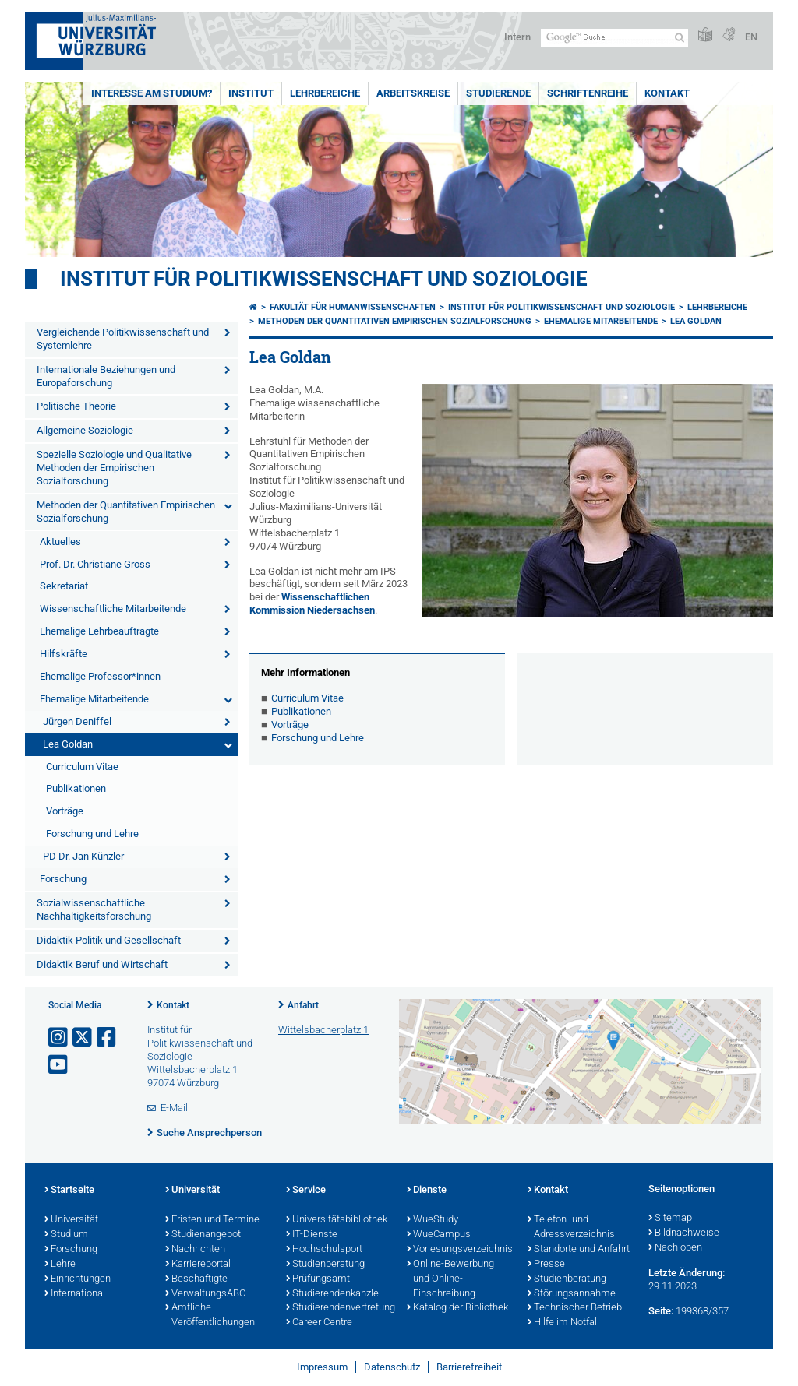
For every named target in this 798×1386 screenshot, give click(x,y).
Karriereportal (198, 1265)
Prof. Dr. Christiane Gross (95, 564)
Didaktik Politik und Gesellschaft (109, 940)
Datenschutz (392, 1367)
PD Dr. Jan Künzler (83, 856)
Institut (251, 93)
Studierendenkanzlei (333, 1294)
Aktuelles (60, 541)
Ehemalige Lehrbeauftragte (99, 631)
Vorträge (64, 811)
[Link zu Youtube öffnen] (59, 1064)
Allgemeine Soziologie (85, 430)
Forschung (63, 879)
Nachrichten (195, 1250)
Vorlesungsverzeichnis (459, 1250)
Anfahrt (303, 1005)
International (74, 1294)
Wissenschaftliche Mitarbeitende (113, 608)
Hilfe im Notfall (563, 1323)
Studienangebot (203, 1235)
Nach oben (675, 1248)
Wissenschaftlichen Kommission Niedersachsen (312, 603)
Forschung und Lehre (92, 833)
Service (306, 1191)
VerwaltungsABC (205, 1294)
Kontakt (667, 93)
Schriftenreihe (587, 93)
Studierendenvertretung (338, 1308)
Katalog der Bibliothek (457, 1308)
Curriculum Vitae (82, 766)
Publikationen (76, 788)
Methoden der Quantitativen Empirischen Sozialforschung (126, 511)
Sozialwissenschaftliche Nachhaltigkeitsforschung (94, 909)
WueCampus (439, 1235)
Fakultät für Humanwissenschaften (353, 307)
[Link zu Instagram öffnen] (59, 1037)
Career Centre (319, 1323)
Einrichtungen (77, 1279)
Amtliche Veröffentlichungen (210, 1315)
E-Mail (174, 1107)
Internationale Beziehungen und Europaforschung (106, 376)
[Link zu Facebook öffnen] (107, 1037)
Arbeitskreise (413, 93)
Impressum (322, 1367)
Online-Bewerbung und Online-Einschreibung (450, 1279)
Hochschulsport (324, 1250)
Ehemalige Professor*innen (100, 676)
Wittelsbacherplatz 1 (323, 1030)
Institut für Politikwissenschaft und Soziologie (324, 278)
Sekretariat (64, 586)
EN (751, 37)
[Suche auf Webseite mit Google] (614, 38)
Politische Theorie (76, 406)
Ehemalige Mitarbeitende (94, 699)
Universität (71, 1220)
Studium (66, 1235)
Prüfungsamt (318, 1279)
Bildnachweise (683, 1233)
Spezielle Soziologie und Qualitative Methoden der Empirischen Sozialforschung (114, 468)
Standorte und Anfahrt (579, 1250)
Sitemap (670, 1219)
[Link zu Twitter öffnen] (83, 1037)
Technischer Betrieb (575, 1308)
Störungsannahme (572, 1294)
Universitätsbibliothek (336, 1220)
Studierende (498, 93)
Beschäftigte (196, 1279)
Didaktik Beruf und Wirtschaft (102, 964)
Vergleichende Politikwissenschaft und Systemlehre (123, 338)
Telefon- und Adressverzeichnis (571, 1227)
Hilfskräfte (63, 654)
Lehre (60, 1265)
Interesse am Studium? (151, 93)
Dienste (427, 1191)
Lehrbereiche (325, 93)
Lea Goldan (68, 744)
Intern (517, 37)
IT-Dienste (311, 1235)
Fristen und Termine (212, 1220)
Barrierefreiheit (469, 1367)
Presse (546, 1265)
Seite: (660, 1311)
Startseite (69, 1191)
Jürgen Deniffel (77, 721)
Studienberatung (325, 1265)
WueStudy (432, 1220)
